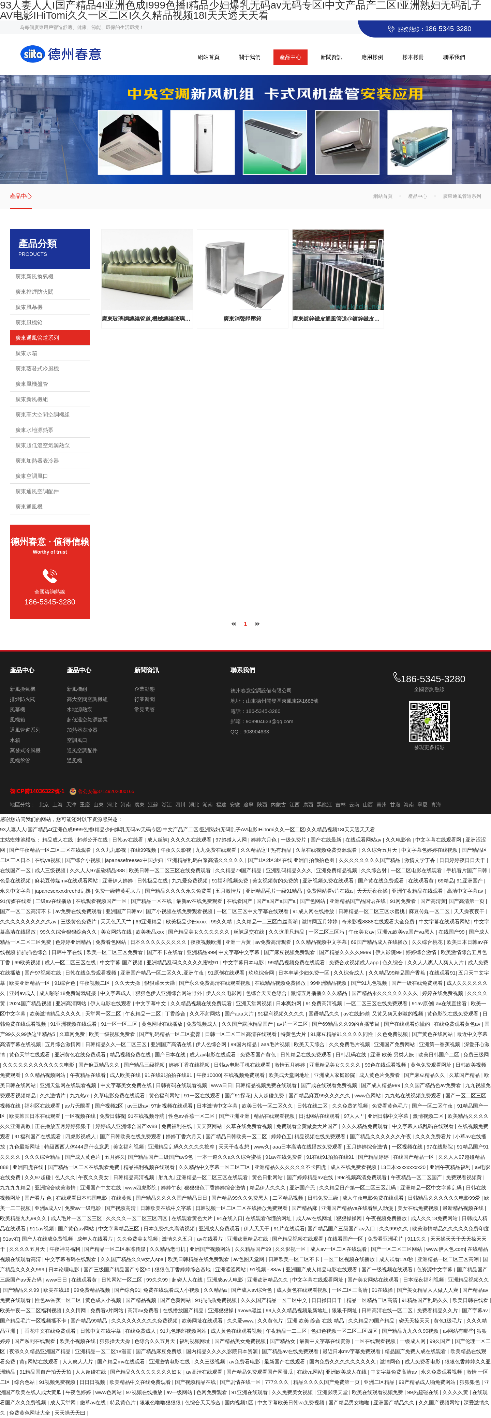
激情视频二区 (429, 1116)
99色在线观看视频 (386, 1065)
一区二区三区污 (327, 932)
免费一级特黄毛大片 (118, 891)
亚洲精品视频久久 (468, 1280)
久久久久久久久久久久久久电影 (39, 1065)
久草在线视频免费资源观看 (327, 850)
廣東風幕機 (29, 307)
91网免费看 (404, 901)
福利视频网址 (195, 1341)
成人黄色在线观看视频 (303, 1290)
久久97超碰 (38, 1177)
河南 (126, 804)
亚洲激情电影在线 (170, 1361)
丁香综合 (176, 1014)
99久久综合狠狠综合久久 (69, 932)
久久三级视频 (210, 1361)
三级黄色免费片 (79, 921)
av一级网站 (180, 1392)
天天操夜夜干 (470, 911)
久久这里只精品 (287, 932)
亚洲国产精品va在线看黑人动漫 (358, 1208)
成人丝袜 (157, 840)
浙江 (167, 804)
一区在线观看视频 (376, 1341)
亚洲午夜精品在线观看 (418, 891)
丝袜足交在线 (250, 932)
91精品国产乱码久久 (426, 1300)
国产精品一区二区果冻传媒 (115, 1249)
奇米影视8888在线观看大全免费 (379, 921)
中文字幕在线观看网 (439, 840)
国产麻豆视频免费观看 (290, 952)
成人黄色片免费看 (380, 1075)
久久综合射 (374, 870)
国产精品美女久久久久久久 (199, 932)
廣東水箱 (26, 353)
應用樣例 (372, 57)
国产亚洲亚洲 (235, 1116)
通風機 (74, 760)
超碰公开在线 (93, 840)
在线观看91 (442, 973)
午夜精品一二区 (143, 1014)
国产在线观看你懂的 (407, 1024)
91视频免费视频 (58, 1382)
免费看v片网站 (107, 1310)
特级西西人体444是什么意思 (77, 1147)
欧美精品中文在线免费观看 (140, 1382)
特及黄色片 (123, 1402)
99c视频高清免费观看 (362, 1177)
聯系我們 (454, 57)
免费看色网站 (111, 942)
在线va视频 (48, 860)
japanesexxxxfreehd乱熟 (63, 891)
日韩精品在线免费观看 (306, 1054)
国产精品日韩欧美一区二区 (237, 1136)
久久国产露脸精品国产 (248, 1024)
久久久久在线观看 (191, 840)
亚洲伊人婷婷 (118, 880)
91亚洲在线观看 (250, 1392)
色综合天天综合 (203, 1402)
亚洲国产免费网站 (395, 1044)
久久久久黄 (456, 1392)
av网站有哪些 (458, 1331)
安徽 (235, 804)
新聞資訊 (331, 57)
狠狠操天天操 (116, 1341)
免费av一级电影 (83, 1208)
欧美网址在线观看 (203, 1321)
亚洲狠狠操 (221, 1310)
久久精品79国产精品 (239, 870)
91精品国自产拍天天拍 (46, 1372)
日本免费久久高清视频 (170, 1228)
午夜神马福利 (65, 1249)
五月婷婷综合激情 (367, 1147)
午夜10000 (208, 1075)
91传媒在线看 (16, 901)
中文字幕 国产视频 (122, 962)
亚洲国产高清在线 (172, 1044)
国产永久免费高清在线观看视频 (215, 983)
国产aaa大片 (240, 1014)
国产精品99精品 (89, 1321)
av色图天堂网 (249, 1259)
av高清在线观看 (205, 1372)
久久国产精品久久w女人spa (133, 1259)
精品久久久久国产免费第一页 (327, 1382)
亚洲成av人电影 (225, 1280)
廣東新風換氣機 (34, 276)
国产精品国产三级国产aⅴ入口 (342, 1228)
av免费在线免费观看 (79, 911)
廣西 (308, 804)
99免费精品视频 (92, 1290)
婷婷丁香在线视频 (190, 1065)
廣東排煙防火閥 (34, 292)
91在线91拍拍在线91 (169, 1075)
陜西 (262, 804)
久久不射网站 (206, 1014)
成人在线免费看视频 (354, 1167)
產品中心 (290, 57)
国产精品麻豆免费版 (159, 1351)
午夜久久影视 (177, 850)
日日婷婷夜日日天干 (463, 860)
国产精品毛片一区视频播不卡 (34, 1321)
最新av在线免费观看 (200, 901)
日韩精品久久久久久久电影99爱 (444, 1198)
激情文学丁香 (420, 860)
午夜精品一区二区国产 (417, 1177)
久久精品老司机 (168, 1249)
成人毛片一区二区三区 (77, 1218)
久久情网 (76, 1310)
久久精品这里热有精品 (266, 850)
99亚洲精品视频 (329, 983)
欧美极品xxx (150, 932)
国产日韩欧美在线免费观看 (131, 1136)
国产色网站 (313, 901)
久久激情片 (53, 1095)
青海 (436, 804)
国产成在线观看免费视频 (329, 1085)
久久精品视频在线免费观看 (201, 1003)
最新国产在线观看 (285, 1361)
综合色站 (25, 1382)
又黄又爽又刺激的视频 (398, 1014)
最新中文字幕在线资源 (325, 1341)
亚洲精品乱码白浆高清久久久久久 (206, 860)
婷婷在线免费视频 (443, 993)
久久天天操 (128, 983)
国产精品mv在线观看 (121, 1361)
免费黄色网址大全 (30, 1413)
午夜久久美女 (94, 1177)
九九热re (80, 1095)
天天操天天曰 (71, 1413)
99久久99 (157, 1280)
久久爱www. (241, 1321)
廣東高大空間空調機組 (42, 415)
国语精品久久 (325, 1014)
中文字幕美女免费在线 (127, 1085)
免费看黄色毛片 (390, 1106)
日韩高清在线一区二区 (387, 1310)
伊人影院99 (389, 952)
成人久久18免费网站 (435, 1218)
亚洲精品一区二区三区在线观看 (212, 1177)
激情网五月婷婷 (320, 921)
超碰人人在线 (188, 1280)
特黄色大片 (294, 1034)
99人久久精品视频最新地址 (297, 1310)
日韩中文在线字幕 (101, 1331)
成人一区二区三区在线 (71, 962)
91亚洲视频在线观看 (74, 1024)
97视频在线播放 (145, 1392)
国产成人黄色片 (83, 1157)
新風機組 (77, 689)
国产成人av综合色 (252, 1290)
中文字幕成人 (116, 993)
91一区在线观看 (203, 1095)
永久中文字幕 (16, 891)
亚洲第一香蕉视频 (440, 1044)
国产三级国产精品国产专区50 (118, 1269)
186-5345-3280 (448, 28)
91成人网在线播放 (314, 911)
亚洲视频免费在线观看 (328, 880)
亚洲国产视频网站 (211, 1249)
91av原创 (422, 1003)
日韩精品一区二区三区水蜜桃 (372, 911)
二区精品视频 (288, 1198)
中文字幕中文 (151, 1003)
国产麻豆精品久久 (99, 1065)
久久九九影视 (111, 850)
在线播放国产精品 (184, 1310)
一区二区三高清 (350, 1290)
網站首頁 (209, 57)
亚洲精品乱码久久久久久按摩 (182, 1147)
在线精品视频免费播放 (281, 983)
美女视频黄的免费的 (276, 880)
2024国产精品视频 (31, 1003)
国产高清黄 (433, 901)
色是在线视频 (16, 880)
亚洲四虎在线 (29, 1167)
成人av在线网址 (314, 1218)
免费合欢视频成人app (354, 962)
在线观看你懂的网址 (269, 1218)
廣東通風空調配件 (37, 491)
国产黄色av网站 (76, 1228)
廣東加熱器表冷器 (37, 461)
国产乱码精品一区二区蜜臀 (170, 1034)
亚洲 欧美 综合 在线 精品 (316, 1321)
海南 (409, 804)
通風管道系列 (25, 730)
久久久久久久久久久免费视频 (145, 1321)
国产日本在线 (171, 1054)
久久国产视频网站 (440, 1402)
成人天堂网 (63, 1402)
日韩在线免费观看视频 (91, 973)
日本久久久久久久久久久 (159, 942)
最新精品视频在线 (464, 1208)
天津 (71, 804)
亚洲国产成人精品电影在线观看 (322, 1269)
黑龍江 (324, 804)
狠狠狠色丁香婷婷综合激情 (215, 1187)
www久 (262, 1147)
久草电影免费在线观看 (120, 1095)
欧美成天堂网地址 (290, 1075)
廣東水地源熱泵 (34, 430)
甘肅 (395, 804)
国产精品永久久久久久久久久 (385, 993)
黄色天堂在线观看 (30, 1054)
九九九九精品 (16, 1187)
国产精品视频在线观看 (298, 1239)
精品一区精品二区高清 (372, 1300)
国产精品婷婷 (374, 1157)
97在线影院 (440, 1147)
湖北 (194, 804)
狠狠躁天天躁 (160, 983)
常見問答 (144, 709)
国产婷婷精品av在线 (310, 1177)
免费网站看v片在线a (330, 891)
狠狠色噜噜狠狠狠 (161, 1402)
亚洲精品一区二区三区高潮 (448, 1259)
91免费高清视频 (324, 1003)
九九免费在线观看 (216, 850)
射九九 (166, 1177)
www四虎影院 (141, 1187)
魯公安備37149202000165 (106, 791)
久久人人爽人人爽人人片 (436, 962)
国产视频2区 (110, 1106)
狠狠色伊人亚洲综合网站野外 (169, 993)
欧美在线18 (57, 1290)
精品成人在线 (58, 840)
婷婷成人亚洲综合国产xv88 (127, 1126)
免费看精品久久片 (438, 1310)
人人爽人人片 (78, 1361)
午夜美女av (361, 932)
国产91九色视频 (370, 983)
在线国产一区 (16, 870)
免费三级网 (476, 1054)
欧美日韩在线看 (471, 1300)
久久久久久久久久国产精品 (370, 860)
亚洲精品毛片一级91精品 (275, 891)
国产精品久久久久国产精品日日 (172, 1198)
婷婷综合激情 (422, 952)
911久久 (417, 1239)
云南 (354, 804)
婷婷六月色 (264, 840)
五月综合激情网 (63, 1044)
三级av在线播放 (54, 901)
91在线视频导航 (147, 1116)
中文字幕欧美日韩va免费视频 (291, 1402)
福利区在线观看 (43, 1106)
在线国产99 (452, 932)
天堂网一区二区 (103, 1014)
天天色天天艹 (117, 921)
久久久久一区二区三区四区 (137, 1218)
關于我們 (250, 57)
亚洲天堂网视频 (254, 1003)
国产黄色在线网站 (433, 1034)
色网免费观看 (212, 1392)
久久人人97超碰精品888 (98, 870)
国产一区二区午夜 (433, 1106)
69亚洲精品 (149, 921)
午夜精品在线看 (88, 1075)
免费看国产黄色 (258, 1054)
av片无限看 (78, 1106)
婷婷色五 (281, 1136)
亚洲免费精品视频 (337, 870)
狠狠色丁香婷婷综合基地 (183, 1269)
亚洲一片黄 (238, 942)
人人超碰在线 (91, 1372)
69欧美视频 (28, 962)
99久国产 (441, 1341)
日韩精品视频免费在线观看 (266, 1085)
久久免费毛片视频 (350, 1044)
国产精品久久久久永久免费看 (179, 891)
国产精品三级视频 (145, 1065)
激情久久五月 (178, 1239)
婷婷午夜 (171, 1187)
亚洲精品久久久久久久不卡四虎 (290, 1167)
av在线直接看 (452, 1003)
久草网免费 (72, 1034)
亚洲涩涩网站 (231, 1269)
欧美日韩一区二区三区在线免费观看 (170, 870)
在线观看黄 (421, 880)
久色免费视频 (393, 1034)
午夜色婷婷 (78, 1392)
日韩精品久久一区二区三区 (116, 1044)
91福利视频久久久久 (282, 1014)
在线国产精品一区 (414, 1157)
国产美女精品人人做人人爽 (428, 1290)
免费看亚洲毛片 (386, 1239)
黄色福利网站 (165, 1095)
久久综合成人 (349, 973)
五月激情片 (228, 891)
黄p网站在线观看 (39, 1361)
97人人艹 (354, 1116)
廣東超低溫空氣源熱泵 (42, 445)
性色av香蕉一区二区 (192, 1116)
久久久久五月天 (27, 1249)
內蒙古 (278, 804)
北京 (44, 804)
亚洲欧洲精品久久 (268, 1280)
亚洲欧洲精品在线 (248, 1239)
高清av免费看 (144, 1310)
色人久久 (65, 1177)
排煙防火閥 (22, 699)
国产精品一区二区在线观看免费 (84, 1167)
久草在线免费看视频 (249, 1126)
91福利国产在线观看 (38, 1136)
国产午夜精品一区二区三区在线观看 (50, 850)
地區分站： (22, 804)
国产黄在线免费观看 (381, 880)
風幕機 (17, 709)
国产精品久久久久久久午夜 (381, 1136)
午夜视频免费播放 (387, 1218)
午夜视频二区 (95, 983)
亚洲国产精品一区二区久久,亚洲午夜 (162, 973)
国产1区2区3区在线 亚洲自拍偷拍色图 (292, 860)
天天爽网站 (209, 1126)
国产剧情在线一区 (241, 1382)
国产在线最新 (327, 840)
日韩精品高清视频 (134, 1177)
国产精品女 (283, 1341)
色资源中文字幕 (435, 1269)
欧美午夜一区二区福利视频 (31, 1310)
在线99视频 (144, 850)
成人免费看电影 (423, 1361)
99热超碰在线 (423, 1392)
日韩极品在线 (153, 880)
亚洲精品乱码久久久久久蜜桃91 (183, 962)
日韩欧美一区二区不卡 (294, 1259)
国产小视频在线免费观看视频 (180, 911)
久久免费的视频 (350, 1106)
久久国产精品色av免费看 (433, 1085)
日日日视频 (92, 1382)
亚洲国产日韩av (124, 911)
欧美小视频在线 (78, 1341)
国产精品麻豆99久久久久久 (320, 1095)
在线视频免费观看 (245, 1075)
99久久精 (222, 921)
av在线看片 (210, 1239)
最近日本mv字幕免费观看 (352, 1351)
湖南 (208, 804)
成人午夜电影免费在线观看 (373, 1198)
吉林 (341, 804)
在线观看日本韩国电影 (82, 1198)
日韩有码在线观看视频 (182, 1085)
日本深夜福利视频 (424, 1280)
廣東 (139, 804)
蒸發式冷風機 (25, 750)
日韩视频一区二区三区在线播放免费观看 (242, 1208)
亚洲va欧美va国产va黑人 (406, 932)
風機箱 (17, 719)
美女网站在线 (117, 932)
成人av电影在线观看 (213, 1054)
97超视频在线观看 (172, 1106)
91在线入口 (230, 1218)
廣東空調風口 (31, 476)
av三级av (137, 1106)
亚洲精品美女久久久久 (335, 1065)
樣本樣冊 (413, 57)
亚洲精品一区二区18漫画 (104, 1351)
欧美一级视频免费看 (112, 1034)
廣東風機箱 (29, 322)
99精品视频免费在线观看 (297, 962)
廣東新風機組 (31, 399)
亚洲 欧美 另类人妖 (393, 1054)
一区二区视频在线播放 (350, 1259)
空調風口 (77, 740)
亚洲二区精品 (380, 1382)
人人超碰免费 (269, 1095)
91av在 (11, 1239)
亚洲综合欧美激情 (56, 1187)
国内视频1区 (240, 1402)
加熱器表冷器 (82, 730)
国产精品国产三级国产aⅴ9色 (161, 1157)
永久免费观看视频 (442, 1372)
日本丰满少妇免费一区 (304, 973)
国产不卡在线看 (165, 952)
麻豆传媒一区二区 (430, 911)
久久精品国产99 (254, 1249)
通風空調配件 (82, 750)
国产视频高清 (121, 1208)
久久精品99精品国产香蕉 (398, 973)
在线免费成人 (141, 1331)
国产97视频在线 (43, 973)
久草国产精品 (465, 1075)
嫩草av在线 (93, 1402)
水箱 (15, 740)
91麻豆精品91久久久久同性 (342, 1034)
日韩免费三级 (324, 1198)
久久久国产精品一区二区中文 (275, 1300)
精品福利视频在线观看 (149, 1167)
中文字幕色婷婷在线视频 (430, 850)
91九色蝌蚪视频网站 (184, 1331)
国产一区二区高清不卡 (26, 911)
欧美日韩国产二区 (439, 1054)
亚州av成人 (22, 993)
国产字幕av (475, 1310)
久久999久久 (394, 1228)
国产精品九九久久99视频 (411, 1331)
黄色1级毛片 (449, 1321)
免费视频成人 (203, 1024)
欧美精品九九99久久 (24, 1218)
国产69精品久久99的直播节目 (346, 1024)
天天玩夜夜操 (373, 891)
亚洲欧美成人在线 (347, 1372)
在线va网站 (310, 1372)
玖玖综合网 (262, 973)
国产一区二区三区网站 (397, 1249)
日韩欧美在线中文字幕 (166, 1208)
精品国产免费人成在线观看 (416, 1351)
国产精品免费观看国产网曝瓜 (260, 1372)
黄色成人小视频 (103, 1300)
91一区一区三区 (120, 1024)
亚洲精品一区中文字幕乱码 (431, 1187)
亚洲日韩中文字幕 (389, 1116)
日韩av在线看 (128, 840)
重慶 (85, 804)
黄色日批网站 (268, 1177)
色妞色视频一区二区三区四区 (345, 1331)
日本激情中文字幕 (218, 1106)
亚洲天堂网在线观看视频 (69, 1085)
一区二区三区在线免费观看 (377, 1003)
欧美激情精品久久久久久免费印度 (450, 1228)
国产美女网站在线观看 (373, 1280)
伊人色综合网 (212, 1044)
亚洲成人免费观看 (220, 1228)
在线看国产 (240, 901)
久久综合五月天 (380, 850)
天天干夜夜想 (235, 1147)
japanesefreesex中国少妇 (134, 860)
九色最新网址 (25, 1147)
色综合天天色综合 (267, 993)
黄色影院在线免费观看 (453, 1014)
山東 (98, 804)
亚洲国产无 (302, 1187)
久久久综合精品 (43, 1157)
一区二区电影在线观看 (417, 870)
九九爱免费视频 (190, 880)
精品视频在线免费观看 (320, 1136)
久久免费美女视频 (138, 1239)
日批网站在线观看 (320, 1116)
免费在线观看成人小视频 (172, 1290)
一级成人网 (413, 1341)
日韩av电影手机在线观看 (243, 1065)
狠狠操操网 (349, 1218)
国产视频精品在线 (196, 1382)
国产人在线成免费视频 (48, 1239)
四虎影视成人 (81, 1136)
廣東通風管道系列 (37, 338)
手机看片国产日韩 (467, 870)
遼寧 (248, 804)
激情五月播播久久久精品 (319, 993)
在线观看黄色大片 (193, 1218)
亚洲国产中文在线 (101, 1187)
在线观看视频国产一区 (102, 901)
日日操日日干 (327, 1300)
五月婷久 (115, 1157)
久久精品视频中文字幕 (322, 942)
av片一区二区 (293, 1024)
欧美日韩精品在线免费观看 (199, 1259)
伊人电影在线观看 (111, 1003)
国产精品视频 (141, 1300)
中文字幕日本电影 (244, 962)
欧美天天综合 (310, 1044)
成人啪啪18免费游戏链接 (68, 993)
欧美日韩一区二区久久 (268, 1106)
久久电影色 (399, 840)
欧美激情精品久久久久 (56, 1014)
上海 (58, 804)
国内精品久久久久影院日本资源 (222, 1351)
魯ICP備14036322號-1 (37, 791)
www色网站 (368, 1095)
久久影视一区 (291, 1249)
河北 (112, 804)
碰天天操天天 (415, 1321)
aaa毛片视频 (276, 1044)
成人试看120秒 (397, 1259)
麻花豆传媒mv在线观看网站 (67, 880)
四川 (180, 804)
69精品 (446, 880)
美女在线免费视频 (419, 1208)
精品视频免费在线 (131, 1054)
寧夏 (422, 804)
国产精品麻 (305, 1208)
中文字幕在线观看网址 (318, 1280)
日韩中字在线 (67, 952)
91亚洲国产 (470, 880)
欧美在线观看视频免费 (378, 1392)
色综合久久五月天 (155, 1341)
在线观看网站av (364, 840)
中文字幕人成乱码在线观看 (423, 1126)
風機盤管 (20, 760)
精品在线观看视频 (275, 1116)
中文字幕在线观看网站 (445, 921)
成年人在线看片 (95, 1239)
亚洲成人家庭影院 (335, 1075)
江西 (294, 804)
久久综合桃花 (428, 942)
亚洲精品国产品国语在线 (358, 901)
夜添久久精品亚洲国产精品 (40, 1351)
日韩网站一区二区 (122, 1280)
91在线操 (383, 1290)
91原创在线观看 (227, 973)
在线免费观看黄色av (458, 1024)
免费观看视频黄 (464, 1177)
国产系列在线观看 (35, 1341)
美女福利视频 (129, 1147)
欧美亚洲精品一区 (30, 983)
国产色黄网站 (176, 1300)
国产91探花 (238, 1095)
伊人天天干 (257, 1228)
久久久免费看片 (433, 1136)
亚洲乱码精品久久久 (289, 870)
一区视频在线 (81, 1116)
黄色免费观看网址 (432, 1065)
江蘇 (153, 804)
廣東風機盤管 (31, 384)
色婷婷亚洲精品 (73, 942)
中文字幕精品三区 (119, 1228)
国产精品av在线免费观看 (291, 1351)
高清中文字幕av (466, 891)
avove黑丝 (250, 1310)
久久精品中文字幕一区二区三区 (215, 1167)
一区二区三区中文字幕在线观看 (253, 911)
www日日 (222, 1085)
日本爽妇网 (289, 1003)
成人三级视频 (51, 870)
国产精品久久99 (22, 1290)
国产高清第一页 (467, 901)
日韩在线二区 (313, 1106)
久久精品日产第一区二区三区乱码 (358, 1187)
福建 (221, 804)
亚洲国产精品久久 (394, 1402)
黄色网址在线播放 (163, 1024)
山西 (368, 804)
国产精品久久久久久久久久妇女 (146, 1372)
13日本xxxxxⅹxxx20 (404, 1167)
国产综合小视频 (83, 860)
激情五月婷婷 (290, 1065)
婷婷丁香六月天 (184, 1136)
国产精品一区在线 (152, 901)
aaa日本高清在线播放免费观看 (308, 1147)
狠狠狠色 (470, 1382)
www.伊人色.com (445, 1249)
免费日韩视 (112, 1116)
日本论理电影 (64, 1269)
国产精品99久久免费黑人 (240, 1198)
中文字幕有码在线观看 (71, 1259)
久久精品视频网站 (46, 1075)
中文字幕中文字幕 (240, 952)
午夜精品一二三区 (287, 1331)
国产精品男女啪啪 (349, 1402)
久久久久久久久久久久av (29, 921)
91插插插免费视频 (216, 1300)
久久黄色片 (270, 1321)
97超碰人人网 (231, 840)
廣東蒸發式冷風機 (37, 368)
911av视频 (42, 1228)
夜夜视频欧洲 (207, 942)
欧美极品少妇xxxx (187, 921)
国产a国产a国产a (276, 901)
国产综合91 (127, 1290)
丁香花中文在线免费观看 (48, 1331)
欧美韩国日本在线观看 (35, 1116)
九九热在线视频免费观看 (414, 1095)
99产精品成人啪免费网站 (428, 1382)
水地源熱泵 (79, 709)
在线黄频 (122, 1198)
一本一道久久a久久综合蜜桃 (230, 1157)
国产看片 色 (39, 1198)
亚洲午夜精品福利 (451, 1167)
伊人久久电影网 (224, 993)
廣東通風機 (29, 507)
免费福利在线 (177, 1126)
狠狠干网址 (345, 1310)
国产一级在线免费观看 (417, 983)
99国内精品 (244, 1044)
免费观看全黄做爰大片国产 (307, 1126)
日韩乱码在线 (352, 1054)
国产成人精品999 (381, 1085)
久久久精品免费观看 (365, 1126)
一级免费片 (294, 840)
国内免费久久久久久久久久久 (343, 1361)
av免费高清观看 (274, 942)
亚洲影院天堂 (333, 1392)
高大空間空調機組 (87, 699)
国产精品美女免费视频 (240, 1341)
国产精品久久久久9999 (346, 952)
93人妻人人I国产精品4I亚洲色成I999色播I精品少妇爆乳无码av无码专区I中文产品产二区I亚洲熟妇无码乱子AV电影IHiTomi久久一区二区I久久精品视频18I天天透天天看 (187, 829)
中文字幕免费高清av (394, 1372)
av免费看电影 (245, 1361)
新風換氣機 (22, 689)
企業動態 (144, 689)
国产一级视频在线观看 (387, 1269)
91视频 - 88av (266, 1269)
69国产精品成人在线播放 (380, 942)
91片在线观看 (289, 1228)
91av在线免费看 (284, 1157)
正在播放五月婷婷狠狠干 (63, 1126)
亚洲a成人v (48, 1208)
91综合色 (66, 983)
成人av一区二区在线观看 (339, 1249)
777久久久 (277, 1382)
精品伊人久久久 (268, 1187)
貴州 (381, 804)
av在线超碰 (356, 1014)
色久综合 (393, 962)
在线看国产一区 (345, 1239)
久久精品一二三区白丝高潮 (267, 921)
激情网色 (391, 1361)
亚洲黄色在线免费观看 (81, 1054)
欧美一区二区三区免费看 (115, 952)
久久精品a (216, 1290)
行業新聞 (144, 699)
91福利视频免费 (231, 880)
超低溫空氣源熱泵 (87, 719)
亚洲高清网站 (72, 1003)
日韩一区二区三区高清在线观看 (241, 1034)
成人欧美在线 (126, 1075)
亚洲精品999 (201, 952)
